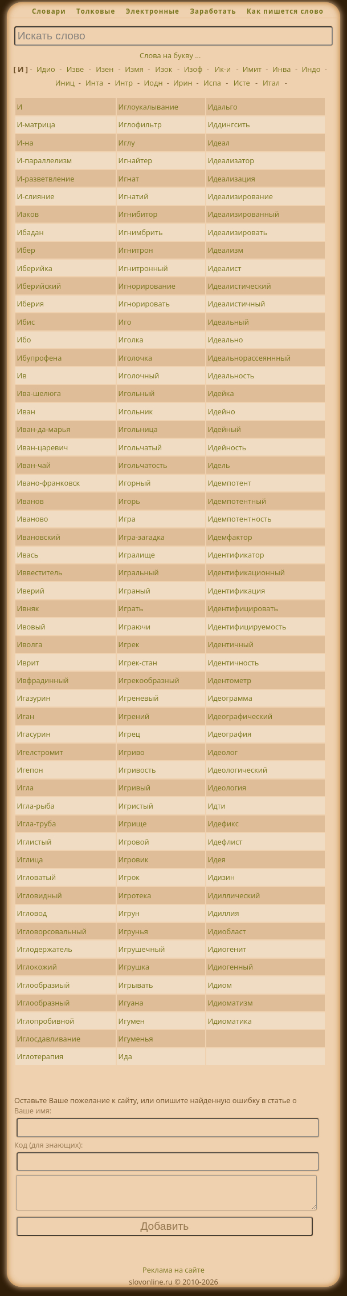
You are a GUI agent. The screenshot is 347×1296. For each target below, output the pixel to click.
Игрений (134, 716)
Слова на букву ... (170, 55)
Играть (131, 608)
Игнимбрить (141, 232)
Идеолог (222, 752)
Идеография (229, 734)
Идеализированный (243, 214)
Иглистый (34, 842)
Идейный (223, 429)
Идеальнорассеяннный (249, 358)
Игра (127, 519)
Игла (25, 787)
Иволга (30, 644)
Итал (271, 83)
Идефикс (222, 823)
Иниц (65, 83)
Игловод (32, 913)
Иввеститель (40, 572)
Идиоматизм (229, 1003)
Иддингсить (228, 124)
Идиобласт (226, 931)
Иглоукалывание (148, 107)
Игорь (129, 501)
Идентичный (230, 644)
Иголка (131, 339)
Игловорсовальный (52, 931)
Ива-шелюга (39, 393)
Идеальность (230, 375)
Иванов (30, 501)
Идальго (222, 107)
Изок (163, 69)
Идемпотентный (236, 501)
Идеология (226, 787)
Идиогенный (230, 967)
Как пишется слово (285, 11)
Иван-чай (34, 465)
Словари (49, 11)
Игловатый (36, 877)
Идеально (225, 339)
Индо (311, 69)
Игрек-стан (138, 662)
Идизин (221, 877)
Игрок (129, 877)
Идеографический (239, 716)
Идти (216, 806)
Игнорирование (147, 286)
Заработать (213, 11)
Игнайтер (136, 160)
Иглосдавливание (49, 1038)
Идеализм (225, 250)
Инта (94, 83)
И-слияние (36, 196)
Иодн (153, 83)
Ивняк (28, 608)
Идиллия (223, 913)
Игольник (136, 411)
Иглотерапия (40, 1056)
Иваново (32, 519)
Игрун (129, 913)
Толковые (96, 11)
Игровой (134, 842)
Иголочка (135, 358)
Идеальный (227, 322)
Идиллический (233, 895)
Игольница (138, 429)
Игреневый (139, 698)
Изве (75, 69)
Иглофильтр (140, 124)
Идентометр (229, 680)
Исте (242, 83)
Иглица (30, 859)
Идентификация (236, 591)
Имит (252, 69)
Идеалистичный (236, 303)
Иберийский (39, 286)
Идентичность (233, 662)
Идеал (218, 143)
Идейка (220, 393)
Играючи (135, 626)
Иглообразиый (43, 985)
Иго (125, 322)
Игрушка (134, 967)
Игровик (134, 859)
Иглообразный (43, 1003)
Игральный (139, 572)
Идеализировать (237, 232)
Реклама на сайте (173, 1276)
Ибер (26, 250)
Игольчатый (140, 447)
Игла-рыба (36, 806)
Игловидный (39, 895)
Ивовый (31, 626)
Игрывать (136, 985)
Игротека (135, 895)
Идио (45, 69)
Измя (134, 69)
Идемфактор (229, 537)
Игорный (135, 483)
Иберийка (34, 268)
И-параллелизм (44, 160)
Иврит (28, 662)
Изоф (193, 69)
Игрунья (133, 931)
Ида (125, 1056)
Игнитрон (136, 250)
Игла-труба (36, 823)
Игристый (136, 806)
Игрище (133, 823)
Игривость (137, 770)
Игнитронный (143, 268)
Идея (216, 859)
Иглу (127, 143)
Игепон (30, 770)
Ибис (26, 322)
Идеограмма (229, 698)
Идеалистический (239, 286)
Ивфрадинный (43, 680)
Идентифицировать (242, 608)
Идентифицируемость (246, 626)
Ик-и (222, 69)
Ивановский (38, 537)
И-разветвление (46, 178)
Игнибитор (138, 214)
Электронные (152, 11)
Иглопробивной (46, 1021)
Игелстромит (40, 752)
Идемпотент (229, 483)
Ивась (28, 555)
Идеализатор (230, 160)
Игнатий (134, 196)
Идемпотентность (239, 519)
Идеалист (224, 268)
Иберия (30, 303)
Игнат (129, 178)
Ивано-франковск (48, 483)
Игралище (137, 555)
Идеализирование (240, 196)
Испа (212, 83)
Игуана (131, 1003)
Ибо (24, 339)
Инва (281, 69)
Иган (25, 716)
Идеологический (237, 770)
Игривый (135, 787)
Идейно (221, 411)
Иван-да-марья (44, 429)
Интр (124, 83)
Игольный (137, 393)
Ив (22, 375)
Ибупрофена (39, 358)
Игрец (129, 734)
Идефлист (224, 842)
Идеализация (231, 178)
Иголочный (139, 375)
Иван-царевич (42, 447)
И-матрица (36, 124)
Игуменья (136, 1038)
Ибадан (30, 232)
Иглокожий (37, 967)
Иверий (30, 591)
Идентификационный (246, 572)
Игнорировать (144, 303)
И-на (25, 143)
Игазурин (34, 698)
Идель (218, 465)
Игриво (132, 752)
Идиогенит (226, 949)
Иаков (28, 214)
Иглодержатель (44, 949)
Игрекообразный (149, 680)
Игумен (132, 1021)
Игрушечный (142, 949)
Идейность (226, 447)
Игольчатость (143, 465)
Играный (134, 591)
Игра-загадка (142, 537)
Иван (26, 411)
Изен (104, 69)
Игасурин (34, 734)
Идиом (219, 985)
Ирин (183, 83)
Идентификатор (235, 555)
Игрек (129, 644)
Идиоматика (229, 1021)
